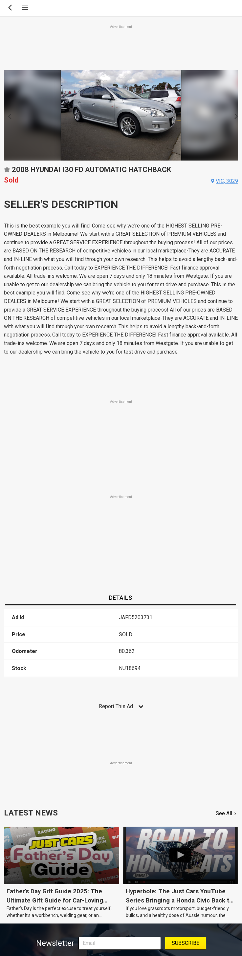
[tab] (120, 598)
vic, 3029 (227, 181)
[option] (121, 115)
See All (224, 813)
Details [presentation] (120, 597)
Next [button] (234, 115)
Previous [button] (7, 115)
